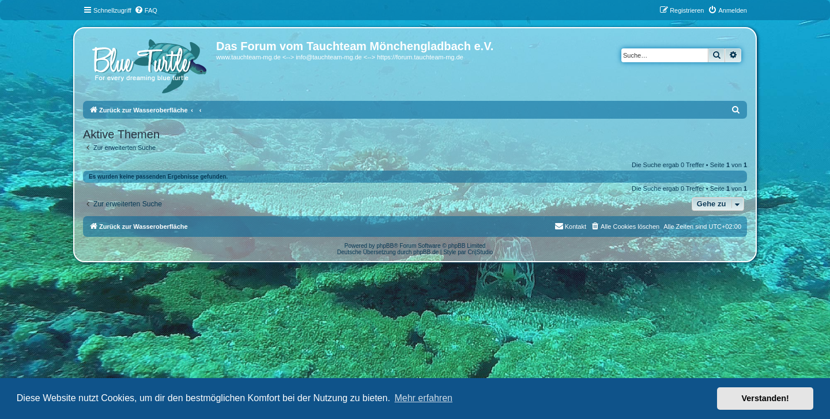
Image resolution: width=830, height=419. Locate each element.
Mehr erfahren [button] (423, 398)
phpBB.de (426, 252)
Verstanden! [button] (765, 398)
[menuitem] (145, 10)
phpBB (385, 246)
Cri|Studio (480, 252)
